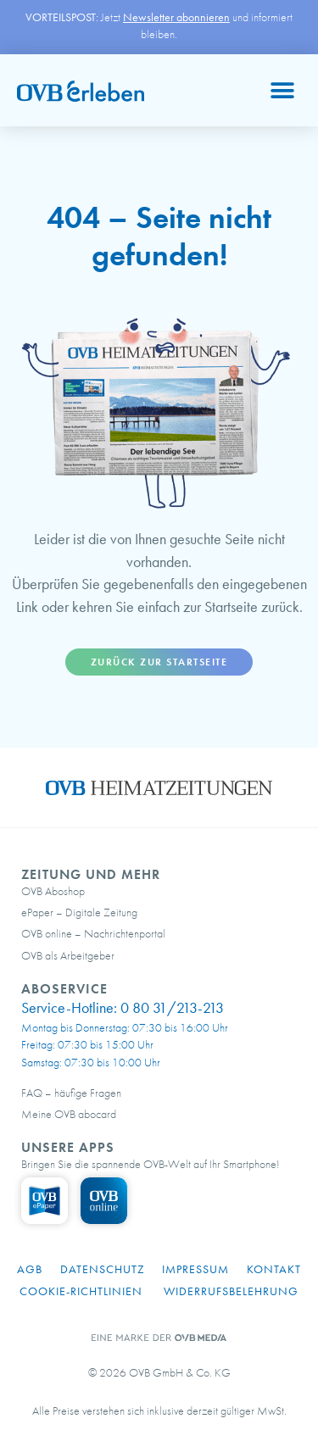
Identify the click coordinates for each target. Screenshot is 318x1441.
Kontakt (274, 1269)
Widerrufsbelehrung (231, 1291)
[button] (282, 90)
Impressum (195, 1269)
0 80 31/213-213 (172, 1008)
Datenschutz (102, 1269)
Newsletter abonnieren (176, 17)
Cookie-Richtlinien (81, 1291)
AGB (29, 1269)
